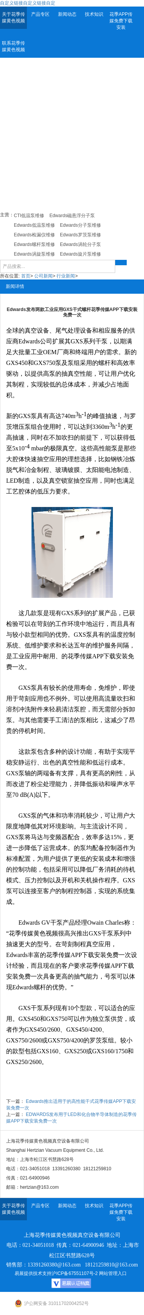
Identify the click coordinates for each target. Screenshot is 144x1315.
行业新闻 (65, 276)
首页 (25, 276)
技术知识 (94, 14)
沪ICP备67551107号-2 (74, 1273)
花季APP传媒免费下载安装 (120, 21)
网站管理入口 (113, 1273)
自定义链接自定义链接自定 (27, 3)
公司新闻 (43, 276)
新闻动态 (67, 14)
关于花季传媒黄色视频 (13, 17)
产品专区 (40, 14)
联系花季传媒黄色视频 (13, 46)
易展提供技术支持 (33, 1273)
